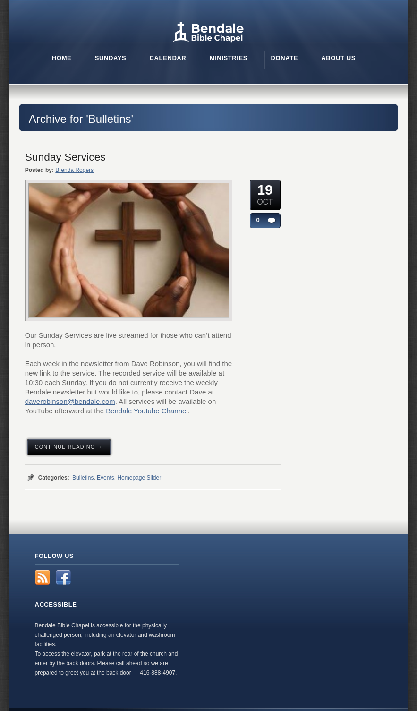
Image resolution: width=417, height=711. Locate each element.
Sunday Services (65, 157)
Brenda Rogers (74, 170)
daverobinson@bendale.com (70, 401)
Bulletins (83, 477)
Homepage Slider (139, 477)
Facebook (63, 577)
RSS (42, 577)
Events (105, 477)
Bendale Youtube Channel (147, 411)
